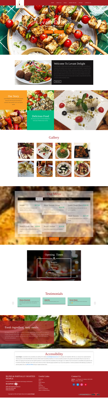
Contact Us (88, 2)
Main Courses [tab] (39, 201)
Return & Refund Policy (44, 392)
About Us (58, 2)
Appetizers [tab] (47, 201)
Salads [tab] (70, 201)
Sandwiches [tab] (63, 201)
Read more (57, 81)
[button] (13, 305)
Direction (41, 388)
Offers (81, 2)
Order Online (72, 2)
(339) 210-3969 (79, 383)
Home (52, 2)
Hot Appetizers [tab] (55, 201)
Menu (65, 2)
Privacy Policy (42, 389)
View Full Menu (59, 32)
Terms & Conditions (43, 391)
